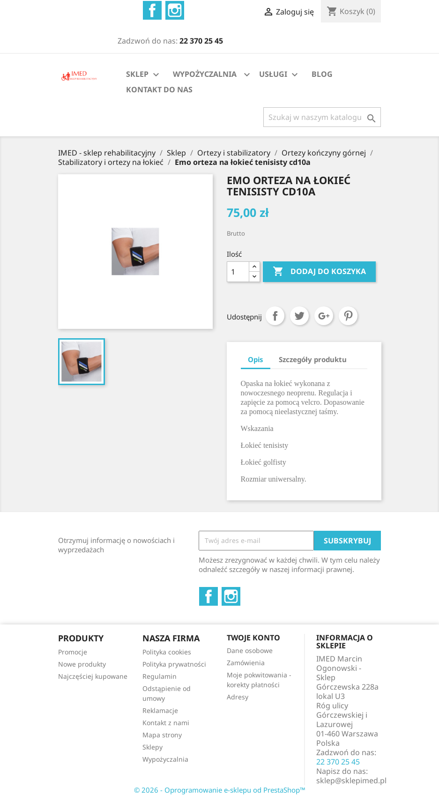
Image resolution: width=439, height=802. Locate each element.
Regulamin (159, 676)
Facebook (152, 10)
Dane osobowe (250, 650)
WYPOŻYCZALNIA (205, 74)
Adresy (237, 696)
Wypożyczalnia (165, 759)
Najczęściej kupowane (92, 676)
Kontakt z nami (165, 722)
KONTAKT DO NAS (159, 89)
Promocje (72, 651)
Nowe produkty (82, 664)
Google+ (323, 315)
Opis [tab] (255, 359)
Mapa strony (162, 734)
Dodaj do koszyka (319, 272)
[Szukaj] (322, 117)
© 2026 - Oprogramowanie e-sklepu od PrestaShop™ (219, 790)
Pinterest (348, 315)
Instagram (174, 10)
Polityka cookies (166, 651)
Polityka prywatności (174, 664)
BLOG (322, 74)
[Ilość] (238, 271)
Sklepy (152, 747)
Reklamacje (160, 710)
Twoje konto (253, 637)
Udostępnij (275, 315)
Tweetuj (299, 315)
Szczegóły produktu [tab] (313, 359)
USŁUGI (279, 75)
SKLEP (144, 75)
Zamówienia (246, 662)
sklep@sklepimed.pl (351, 780)
